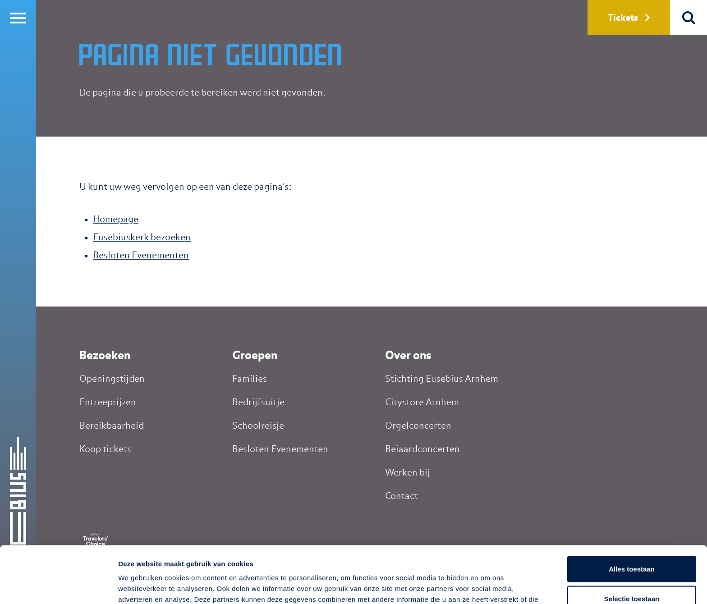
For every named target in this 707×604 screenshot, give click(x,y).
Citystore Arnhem (422, 402)
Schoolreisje (258, 425)
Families (249, 379)
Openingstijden (112, 379)
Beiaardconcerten (422, 449)
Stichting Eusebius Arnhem (441, 379)
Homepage (115, 219)
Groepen (254, 356)
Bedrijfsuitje (258, 402)
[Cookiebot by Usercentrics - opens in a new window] (58, 586)
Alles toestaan (632, 515)
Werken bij (407, 472)
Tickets (629, 18)
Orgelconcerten (418, 425)
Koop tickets (105, 449)
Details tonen (487, 586)
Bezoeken (104, 356)
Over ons (408, 356)
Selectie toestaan (632, 545)
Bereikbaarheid (111, 425)
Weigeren (631, 574)
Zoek (688, 17)
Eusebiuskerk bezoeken (142, 237)
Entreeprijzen (107, 402)
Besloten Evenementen (141, 255)
